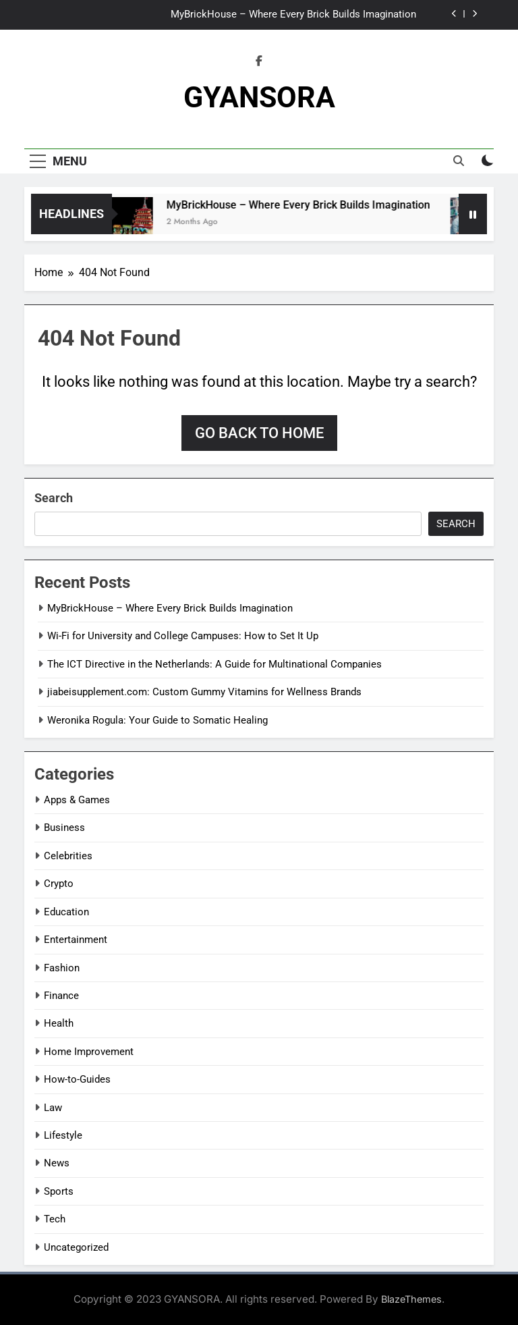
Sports (59, 1191)
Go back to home (259, 433)
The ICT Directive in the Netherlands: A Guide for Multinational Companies (214, 664)
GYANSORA (259, 97)
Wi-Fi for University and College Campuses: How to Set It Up (182, 636)
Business (64, 827)
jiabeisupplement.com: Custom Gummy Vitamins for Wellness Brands (204, 692)
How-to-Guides (77, 1079)
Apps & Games (77, 800)
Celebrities (68, 856)
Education (66, 912)
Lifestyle (63, 1135)
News (56, 1163)
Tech (54, 1219)
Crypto (59, 883)
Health (59, 1023)
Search (53, 498)
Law (53, 1108)
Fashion (62, 968)
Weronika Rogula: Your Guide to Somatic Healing (157, 720)
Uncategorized (76, 1247)
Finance (61, 996)
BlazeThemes (411, 1299)
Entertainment (75, 940)
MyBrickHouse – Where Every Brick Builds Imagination (293, 14)
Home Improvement (89, 1052)
